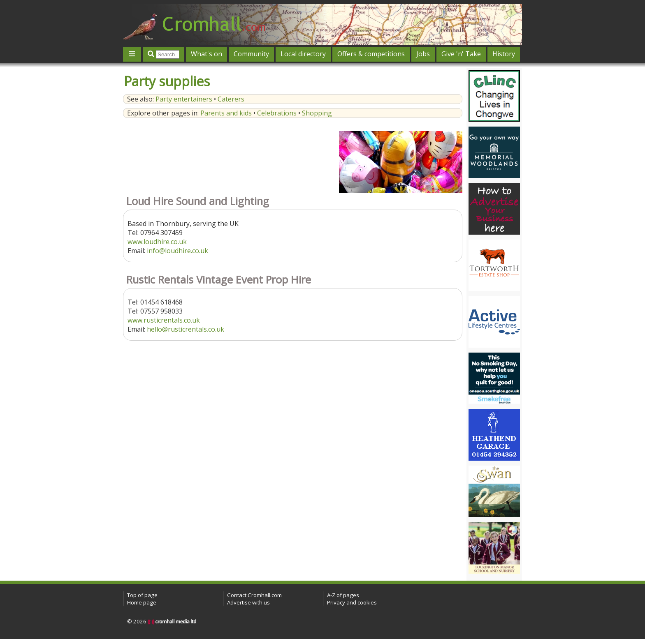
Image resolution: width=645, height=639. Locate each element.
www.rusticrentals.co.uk (164, 320)
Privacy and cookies (352, 602)
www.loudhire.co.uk (157, 241)
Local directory (303, 53)
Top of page (142, 595)
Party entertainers (183, 99)
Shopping (317, 113)
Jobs (423, 53)
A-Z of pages (343, 595)
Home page (141, 602)
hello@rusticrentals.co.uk (185, 329)
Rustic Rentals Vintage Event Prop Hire (218, 279)
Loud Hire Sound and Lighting (197, 201)
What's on (206, 53)
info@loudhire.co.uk (177, 250)
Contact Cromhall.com (254, 595)
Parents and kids (226, 113)
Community (251, 53)
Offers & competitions (371, 53)
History (503, 53)
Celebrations (277, 113)
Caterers (231, 99)
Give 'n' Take (461, 53)
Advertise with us (248, 602)
